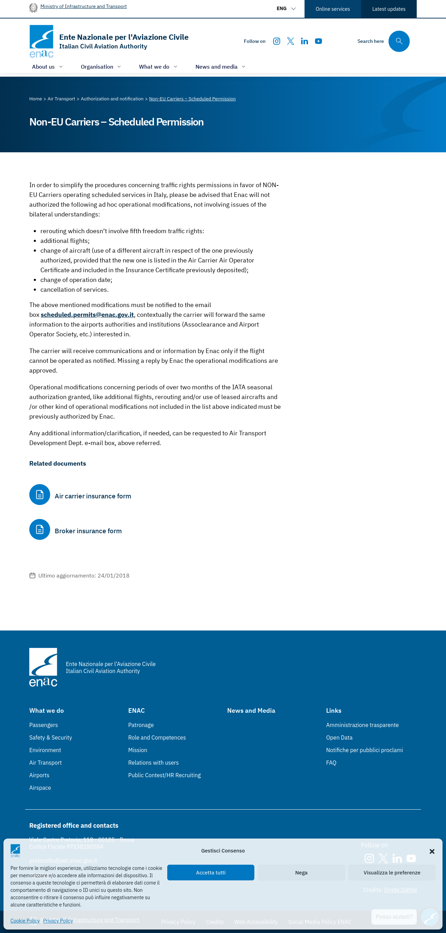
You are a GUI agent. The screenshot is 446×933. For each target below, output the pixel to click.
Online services (333, 9)
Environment (45, 750)
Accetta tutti (211, 872)
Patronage (141, 724)
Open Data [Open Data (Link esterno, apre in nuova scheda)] (339, 737)
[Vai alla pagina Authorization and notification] (112, 98)
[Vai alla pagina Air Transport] (61, 98)
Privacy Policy (58, 921)
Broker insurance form (88, 530)
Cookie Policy (25, 921)
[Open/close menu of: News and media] (221, 66)
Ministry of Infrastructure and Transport (83, 6)
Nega (301, 872)
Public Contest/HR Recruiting (164, 775)
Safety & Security (50, 737)
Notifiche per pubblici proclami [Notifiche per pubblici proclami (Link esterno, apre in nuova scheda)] (364, 750)
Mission (137, 750)
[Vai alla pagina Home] (35, 98)
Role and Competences (157, 737)
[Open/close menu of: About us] (48, 66)
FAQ (331, 762)
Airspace (40, 787)
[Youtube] (318, 41)
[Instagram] (276, 41)
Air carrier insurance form (93, 495)
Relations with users (153, 762)
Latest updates (389, 9)
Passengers (43, 724)
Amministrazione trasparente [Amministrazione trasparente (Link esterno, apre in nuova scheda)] (362, 724)
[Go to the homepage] (109, 41)
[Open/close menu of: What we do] (159, 66)
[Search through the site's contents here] (383, 41)
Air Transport (45, 762)
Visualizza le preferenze (392, 872)
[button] (432, 850)
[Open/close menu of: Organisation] (101, 66)
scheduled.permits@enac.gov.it (87, 315)
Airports (39, 775)
